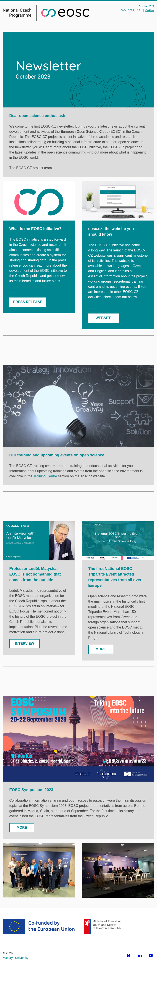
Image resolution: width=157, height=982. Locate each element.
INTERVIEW (24, 643)
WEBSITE (103, 318)
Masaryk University (15, 958)
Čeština (149, 10)
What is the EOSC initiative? (35, 229)
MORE (101, 649)
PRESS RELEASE (27, 302)
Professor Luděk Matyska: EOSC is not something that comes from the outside (35, 574)
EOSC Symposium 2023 (31, 790)
